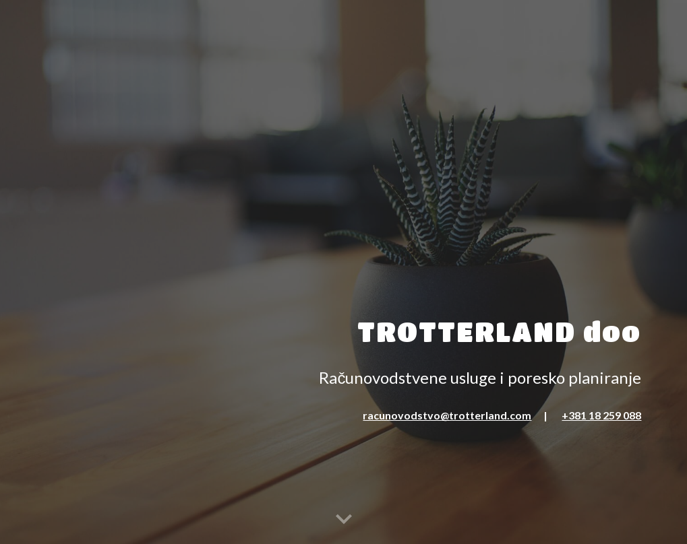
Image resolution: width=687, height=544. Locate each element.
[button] (344, 520)
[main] (343, 234)
